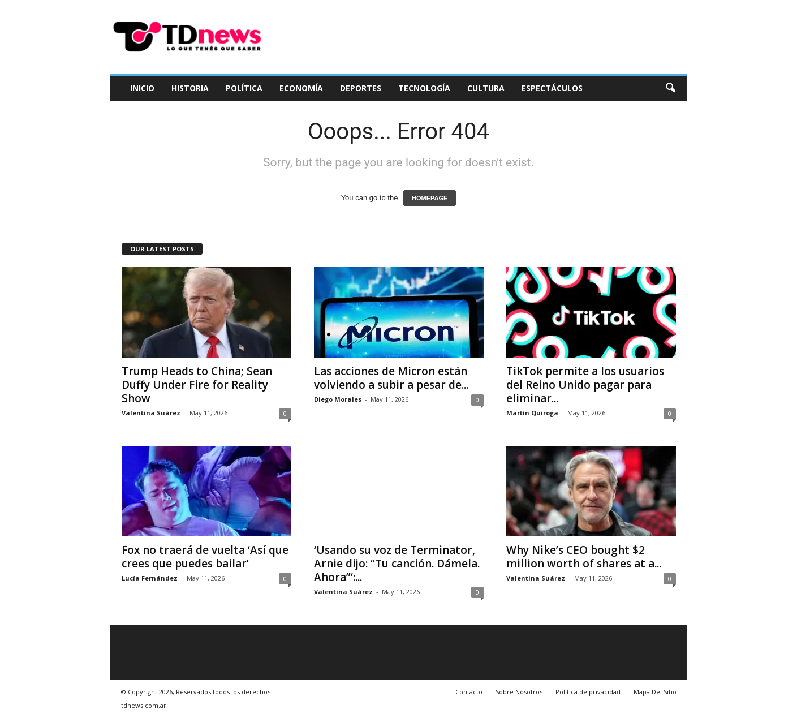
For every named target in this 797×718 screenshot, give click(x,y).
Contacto (468, 691)
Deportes (360, 88)
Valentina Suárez (151, 413)
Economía (301, 88)
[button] (670, 88)
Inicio (142, 88)
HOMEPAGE (429, 198)
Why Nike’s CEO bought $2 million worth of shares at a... (583, 557)
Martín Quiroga (532, 413)
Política (244, 88)
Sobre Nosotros (519, 691)
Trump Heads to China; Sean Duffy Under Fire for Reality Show (197, 385)
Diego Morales (337, 399)
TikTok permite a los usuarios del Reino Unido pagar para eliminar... (585, 385)
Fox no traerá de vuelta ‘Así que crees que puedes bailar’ (205, 557)
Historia (190, 88)
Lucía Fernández (150, 578)
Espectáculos (552, 88)
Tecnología (424, 88)
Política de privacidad (588, 691)
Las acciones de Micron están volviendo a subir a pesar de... (391, 378)
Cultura (486, 88)
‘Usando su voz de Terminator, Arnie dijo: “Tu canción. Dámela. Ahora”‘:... (397, 563)
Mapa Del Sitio (655, 691)
